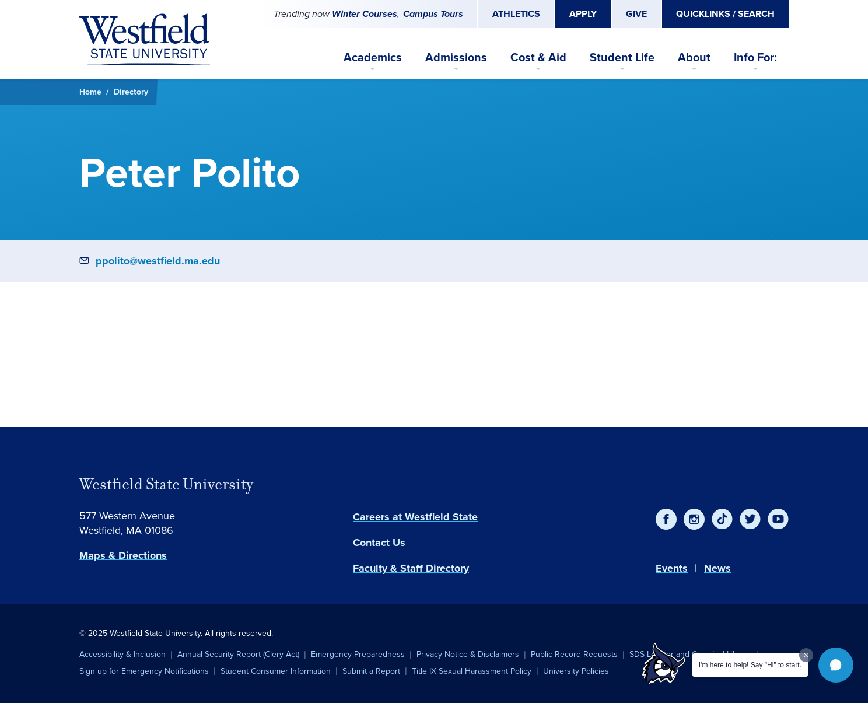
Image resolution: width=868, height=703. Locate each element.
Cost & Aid (538, 57)
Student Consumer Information (275, 671)
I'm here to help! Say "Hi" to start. (750, 665)
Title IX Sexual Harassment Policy (471, 671)
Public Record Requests (574, 654)
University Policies (576, 671)
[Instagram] (694, 519)
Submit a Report (371, 671)
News (717, 568)
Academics (373, 57)
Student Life (622, 57)
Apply (583, 13)
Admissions (456, 57)
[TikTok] (722, 519)
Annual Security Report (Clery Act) (238, 654)
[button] (835, 665)
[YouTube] (778, 519)
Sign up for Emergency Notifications (144, 671)
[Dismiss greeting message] (806, 655)
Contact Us (379, 542)
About (694, 57)
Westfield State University (166, 484)
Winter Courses (364, 13)
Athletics (516, 13)
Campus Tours (433, 13)
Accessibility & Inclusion (122, 654)
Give (636, 13)
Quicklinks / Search (725, 13)
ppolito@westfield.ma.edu (158, 260)
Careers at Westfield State (415, 516)
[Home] (144, 40)
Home (90, 92)
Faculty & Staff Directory (411, 568)
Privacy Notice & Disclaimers (467, 654)
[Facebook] (666, 519)
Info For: (755, 57)
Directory (131, 92)
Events (672, 568)
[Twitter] (750, 519)
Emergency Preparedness (358, 654)
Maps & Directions (123, 555)
